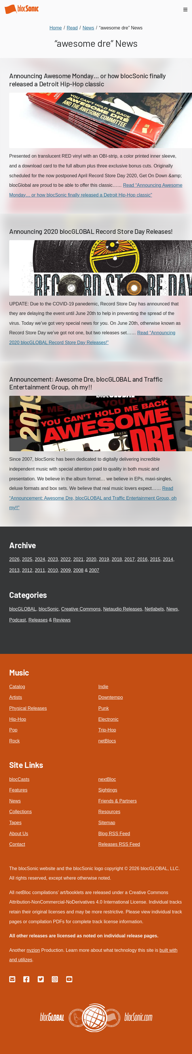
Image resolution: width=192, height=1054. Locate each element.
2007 (94, 570)
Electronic (108, 719)
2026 (14, 559)
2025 (27, 559)
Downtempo (110, 697)
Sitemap (106, 822)
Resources (109, 811)
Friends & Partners (117, 801)
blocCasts (19, 779)
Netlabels (154, 609)
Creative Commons (81, 609)
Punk (103, 708)
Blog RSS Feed (114, 833)
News (172, 609)
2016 (142, 559)
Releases (38, 620)
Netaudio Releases (122, 609)
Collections (20, 811)
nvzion (33, 950)
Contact (17, 844)
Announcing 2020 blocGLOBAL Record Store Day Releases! (91, 231)
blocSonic (48, 609)
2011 (40, 570)
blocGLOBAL (22, 609)
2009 (65, 570)
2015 (155, 559)
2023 (52, 559)
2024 (40, 559)
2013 (14, 570)
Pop (13, 729)
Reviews (62, 620)
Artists (15, 697)
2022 (65, 559)
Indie (103, 686)
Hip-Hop (17, 719)
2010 (52, 570)
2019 (104, 559)
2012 (27, 570)
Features (18, 790)
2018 (117, 559)
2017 (129, 559)
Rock (14, 740)
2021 (78, 559)
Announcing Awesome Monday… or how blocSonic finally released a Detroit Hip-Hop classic (87, 80)
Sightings (107, 790)
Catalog (17, 686)
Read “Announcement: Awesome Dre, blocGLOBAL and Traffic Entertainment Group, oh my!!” (92, 498)
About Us (18, 833)
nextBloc (107, 779)
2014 (168, 559)
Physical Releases (28, 708)
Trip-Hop (107, 729)
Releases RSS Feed (119, 844)
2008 (78, 570)
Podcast (17, 620)
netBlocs (107, 740)
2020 (91, 559)
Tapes (15, 822)
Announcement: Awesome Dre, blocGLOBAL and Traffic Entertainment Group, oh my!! (85, 383)
